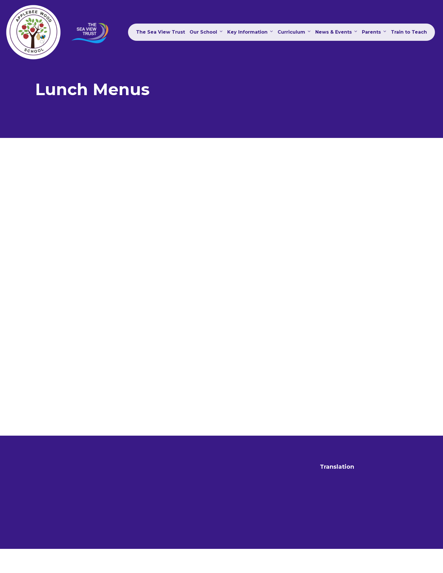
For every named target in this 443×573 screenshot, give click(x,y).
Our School (203, 32)
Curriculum (291, 32)
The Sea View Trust (160, 32)
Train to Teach (409, 32)
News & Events (333, 32)
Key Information (247, 32)
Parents (371, 32)
